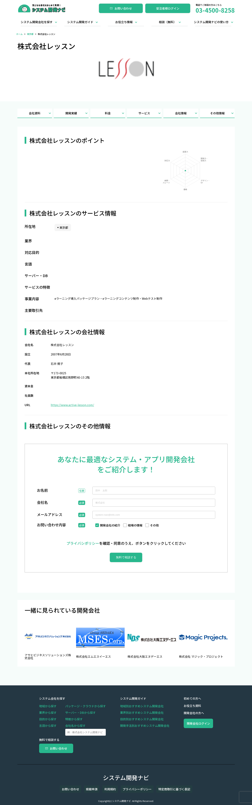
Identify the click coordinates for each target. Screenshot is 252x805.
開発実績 (77, 113)
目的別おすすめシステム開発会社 (136, 719)
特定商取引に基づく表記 (167, 789)
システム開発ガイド (80, 22)
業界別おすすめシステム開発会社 (136, 712)
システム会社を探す (52, 698)
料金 (115, 113)
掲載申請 (95, 789)
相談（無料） (167, 22)
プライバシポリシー (82, 543)
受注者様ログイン (167, 8)
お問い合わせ (121, 8)
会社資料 (40, 113)
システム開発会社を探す (37, 22)
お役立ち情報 (124, 22)
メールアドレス (49, 515)
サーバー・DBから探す (80, 712)
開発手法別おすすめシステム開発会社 (138, 725)
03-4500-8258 (215, 10)
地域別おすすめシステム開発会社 (136, 706)
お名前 (42, 490)
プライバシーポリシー (133, 789)
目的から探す (48, 719)
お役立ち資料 (180, 705)
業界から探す (48, 712)
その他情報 (222, 113)
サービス (150, 113)
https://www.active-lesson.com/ (72, 405)
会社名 (42, 503)
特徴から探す (74, 719)
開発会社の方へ (182, 713)
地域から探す (48, 706)
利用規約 (110, 789)
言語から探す (48, 725)
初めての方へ (180, 698)
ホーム (19, 33)
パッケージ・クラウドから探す (85, 706)
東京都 (30, 33)
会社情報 (186, 113)
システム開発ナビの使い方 (211, 22)
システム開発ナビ (126, 777)
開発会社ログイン (192, 723)
